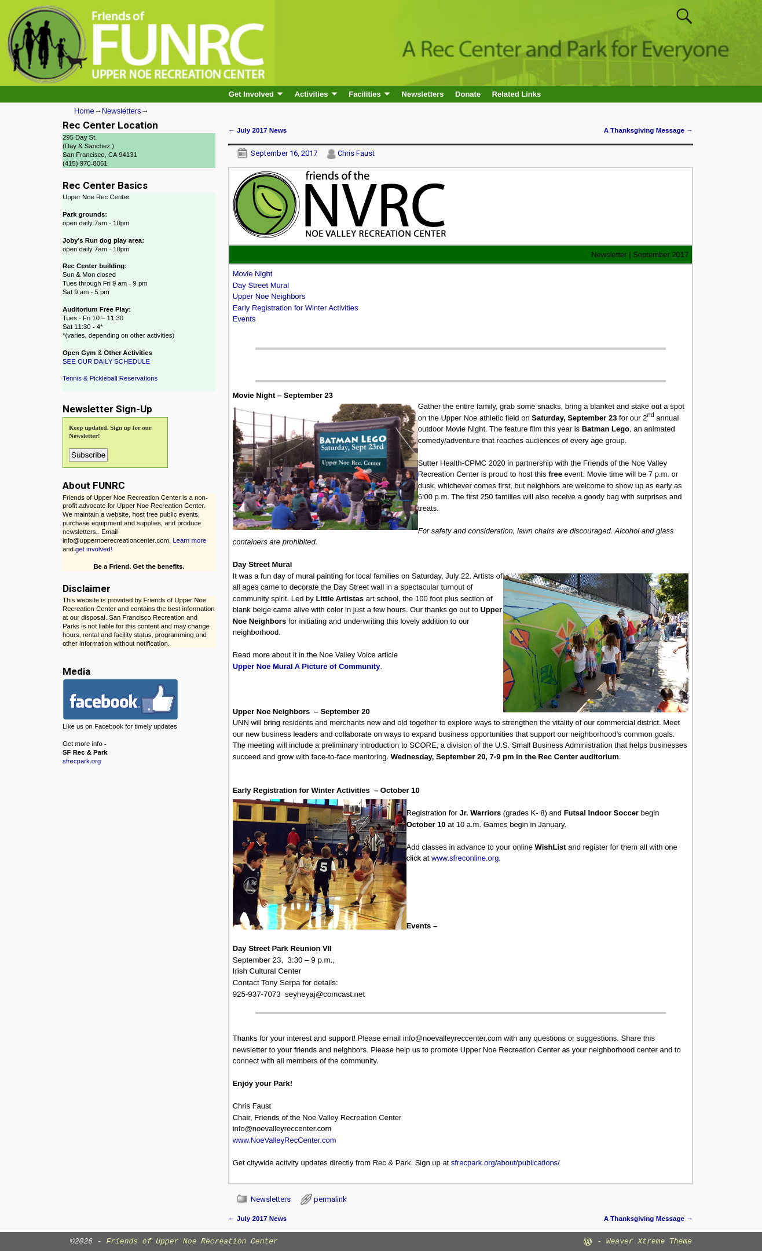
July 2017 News (257, 130)
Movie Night (253, 273)
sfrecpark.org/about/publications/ (505, 1162)
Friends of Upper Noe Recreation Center (191, 1241)
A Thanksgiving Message (648, 130)
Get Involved (251, 94)
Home (84, 111)
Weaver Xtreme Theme (649, 1241)
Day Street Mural (261, 285)
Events (244, 318)
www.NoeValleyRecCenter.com (284, 1140)
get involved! (93, 549)
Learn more (189, 540)
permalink (330, 1199)
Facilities (365, 94)
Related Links (516, 94)
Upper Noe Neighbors (269, 296)
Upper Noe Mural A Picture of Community (306, 666)
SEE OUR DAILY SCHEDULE (106, 361)
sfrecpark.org (82, 761)
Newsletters (423, 94)
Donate (468, 94)
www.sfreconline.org (465, 858)
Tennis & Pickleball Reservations (110, 378)
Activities (311, 94)
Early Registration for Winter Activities (295, 307)
